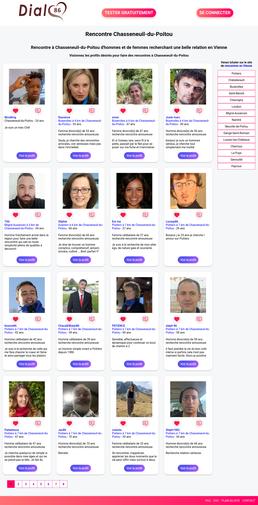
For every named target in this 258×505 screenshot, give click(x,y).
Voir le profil (27, 155)
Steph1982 (173, 430)
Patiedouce (11, 430)
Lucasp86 (172, 221)
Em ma (116, 221)
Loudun (236, 106)
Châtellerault (236, 80)
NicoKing (10, 117)
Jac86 (62, 430)
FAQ (208, 500)
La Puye (236, 153)
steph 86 (171, 325)
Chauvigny (236, 100)
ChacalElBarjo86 (68, 325)
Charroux (236, 146)
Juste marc (173, 117)
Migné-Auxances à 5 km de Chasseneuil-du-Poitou (21, 226)
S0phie (62, 221)
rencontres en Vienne (238, 65)
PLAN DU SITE (231, 500)
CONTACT (248, 500)
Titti (7, 221)
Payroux (236, 166)
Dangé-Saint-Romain (236, 133)
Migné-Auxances (236, 113)
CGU (216, 500)
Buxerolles (236, 86)
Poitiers (236, 73)
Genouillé (236, 159)
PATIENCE (118, 325)
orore (115, 117)
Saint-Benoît (236, 93)
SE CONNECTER (214, 12)
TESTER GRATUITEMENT (129, 12)
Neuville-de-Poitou (236, 126)
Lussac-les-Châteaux (236, 139)
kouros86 (10, 325)
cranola (116, 430)
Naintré (236, 120)
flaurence (64, 117)
